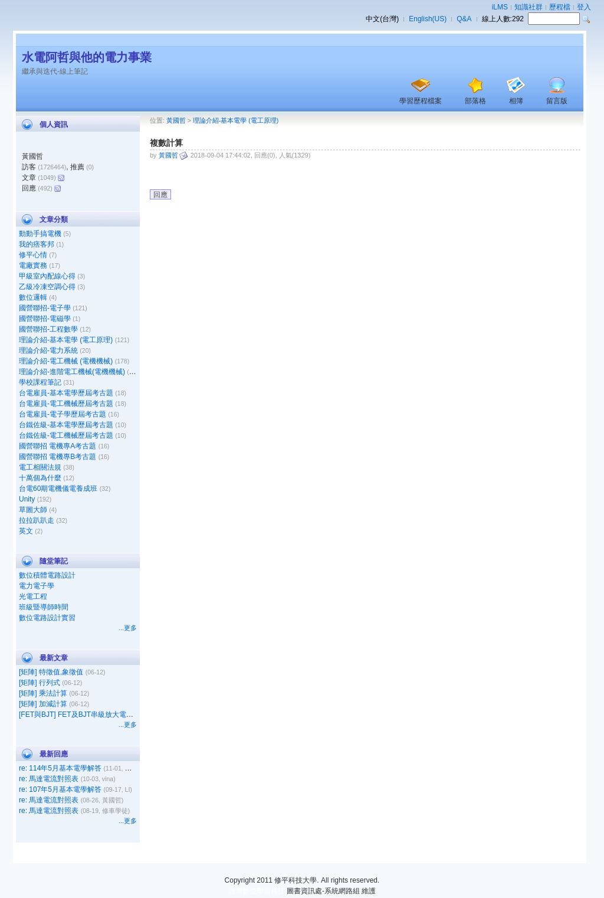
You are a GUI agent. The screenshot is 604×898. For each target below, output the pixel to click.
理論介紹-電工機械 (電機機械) (66, 361)
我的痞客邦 (36, 244)
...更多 (128, 627)
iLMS (500, 7)
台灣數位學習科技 (256, 891)
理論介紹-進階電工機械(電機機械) (72, 372)
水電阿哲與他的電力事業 (87, 57)
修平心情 (33, 255)
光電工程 (33, 596)
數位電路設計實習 (47, 618)
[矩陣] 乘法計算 (43, 693)
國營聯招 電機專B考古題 (57, 457)
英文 (26, 531)
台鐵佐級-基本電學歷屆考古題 (66, 425)
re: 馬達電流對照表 (48, 779)
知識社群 (528, 7)
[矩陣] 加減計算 (43, 704)
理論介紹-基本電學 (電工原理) (66, 340)
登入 (584, 7)
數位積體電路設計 (47, 575)
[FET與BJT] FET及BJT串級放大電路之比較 (87, 714)
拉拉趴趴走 (36, 520)
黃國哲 (176, 120)
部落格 (475, 101)
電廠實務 (33, 265)
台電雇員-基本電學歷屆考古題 (66, 393)
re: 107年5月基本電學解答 (60, 789)
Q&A (464, 19)
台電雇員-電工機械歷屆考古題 (66, 403)
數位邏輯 (33, 297)
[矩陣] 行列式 (39, 683)
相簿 (516, 101)
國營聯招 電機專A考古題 (57, 446)
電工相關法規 (40, 467)
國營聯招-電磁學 (45, 318)
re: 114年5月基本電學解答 (60, 768)
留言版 (556, 101)
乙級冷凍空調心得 (47, 287)
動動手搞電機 (40, 234)
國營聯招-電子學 (45, 308)
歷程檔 (559, 7)
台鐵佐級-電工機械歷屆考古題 (66, 435)
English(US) (428, 19)
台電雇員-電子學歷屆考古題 (62, 414)
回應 (160, 195)
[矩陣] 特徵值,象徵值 (51, 672)
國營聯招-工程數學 (48, 329)
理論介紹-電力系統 (48, 350)
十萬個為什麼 (40, 478)
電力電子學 (36, 586)
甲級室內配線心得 (47, 276)
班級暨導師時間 (43, 607)
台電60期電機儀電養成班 (58, 488)
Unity (27, 499)
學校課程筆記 (40, 382)
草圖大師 (33, 510)
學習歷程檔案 (420, 101)
